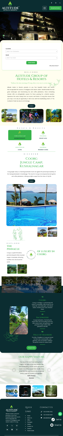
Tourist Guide (30, 430)
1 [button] (4, 35)
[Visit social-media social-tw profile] (12, 425)
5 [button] (9, 36)
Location (8, 48)
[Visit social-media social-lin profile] (7, 429)
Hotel (7, 55)
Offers (28, 420)
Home (28, 415)
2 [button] (5, 36)
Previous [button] (9, 222)
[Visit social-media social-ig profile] (16, 425)
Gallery (29, 424)
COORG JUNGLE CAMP (20, 136)
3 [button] (6, 36)
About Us (29, 418)
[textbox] (31, 51)
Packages (29, 422)
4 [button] (8, 36)
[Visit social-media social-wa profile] (16, 429)
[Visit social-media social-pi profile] (12, 429)
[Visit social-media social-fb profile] (7, 425)
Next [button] (14, 222)
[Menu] (44, 8)
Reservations (55, 8)
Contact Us (30, 426)
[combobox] (31, 51)
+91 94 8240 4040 (47, 414)
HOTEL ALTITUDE (19, 147)
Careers (29, 428)
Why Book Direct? (54, 65)
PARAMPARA (43, 136)
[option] (31, 27)
